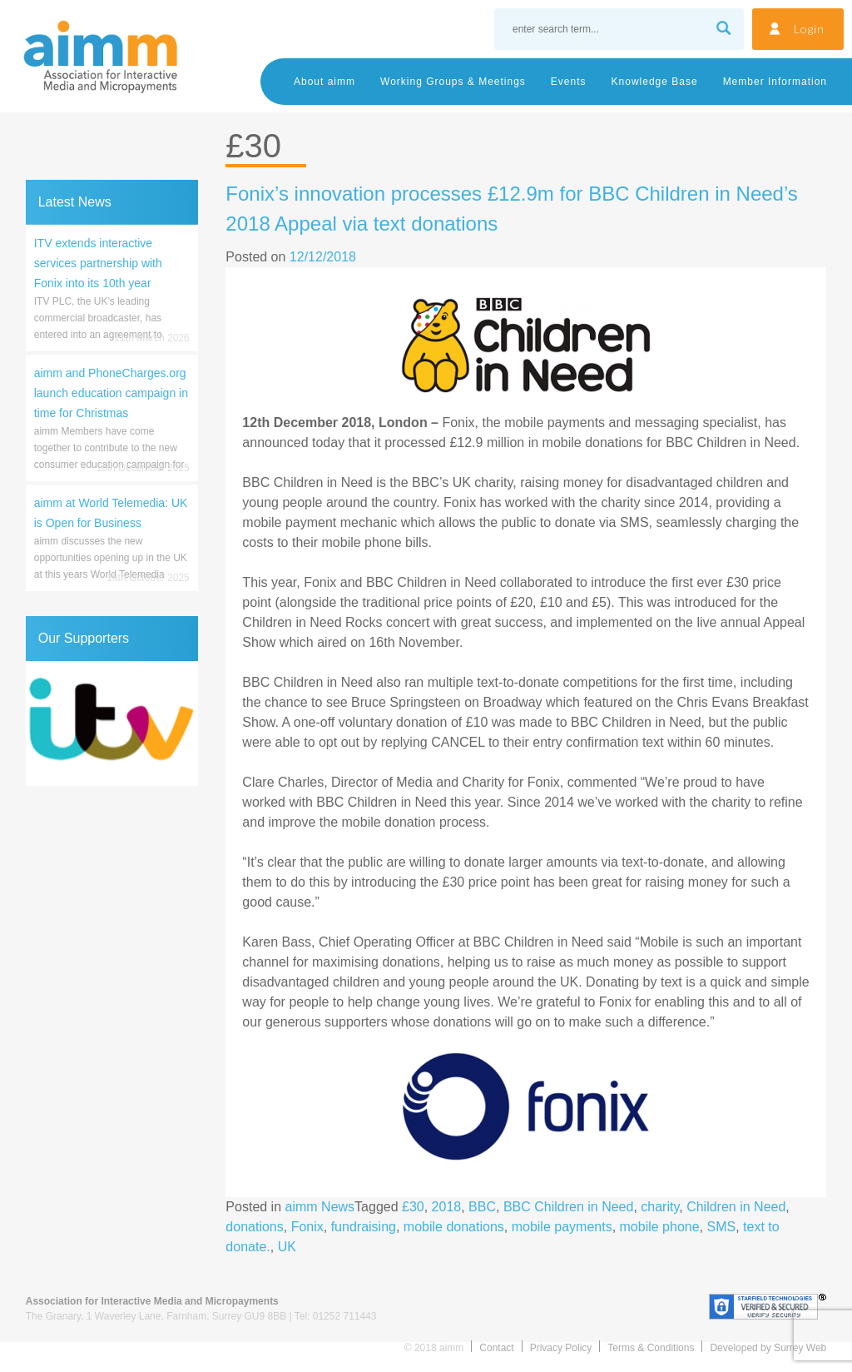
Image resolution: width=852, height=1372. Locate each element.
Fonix (307, 1227)
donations (254, 1227)
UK (287, 1247)
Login (809, 29)
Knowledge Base (655, 81)
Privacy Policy (561, 1348)
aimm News (320, 1207)
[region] (112, 723)
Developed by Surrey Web (768, 1348)
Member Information (775, 81)
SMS (721, 1227)
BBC (482, 1207)
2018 (447, 1207)
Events (569, 81)
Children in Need (735, 1207)
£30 (413, 1207)
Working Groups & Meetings (453, 81)
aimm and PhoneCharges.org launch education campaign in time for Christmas (111, 393)
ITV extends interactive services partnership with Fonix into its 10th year (98, 263)
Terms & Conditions (650, 1348)
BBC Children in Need (568, 1207)
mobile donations (454, 1227)
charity (660, 1207)
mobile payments (562, 1227)
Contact (496, 1348)
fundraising (363, 1227)
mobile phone (660, 1227)
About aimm (324, 81)
